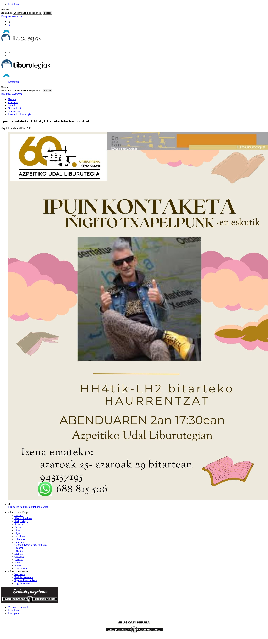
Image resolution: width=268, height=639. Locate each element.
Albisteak (13, 102)
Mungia (18, 553)
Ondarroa (19, 556)
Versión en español (18, 607)
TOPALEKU (21, 568)
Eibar (17, 530)
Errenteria (19, 536)
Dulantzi (18, 515)
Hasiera (12, 99)
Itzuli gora (13, 613)
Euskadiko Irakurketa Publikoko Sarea (28, 506)
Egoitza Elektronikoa (25, 580)
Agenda (12, 105)
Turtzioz (18, 559)
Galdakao (19, 542)
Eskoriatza (20, 539)
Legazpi (18, 547)
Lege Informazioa (23, 583)
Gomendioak (14, 108)
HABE (18, 565)
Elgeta (17, 533)
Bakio (17, 527)
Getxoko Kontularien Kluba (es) (31, 545)
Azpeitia (18, 524)
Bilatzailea (6, 12)
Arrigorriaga (21, 521)
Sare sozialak (15, 111)
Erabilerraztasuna (23, 577)
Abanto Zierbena (23, 518)
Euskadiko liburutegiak (20, 114)
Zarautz (18, 562)
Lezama (18, 550)
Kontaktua (13, 4)
